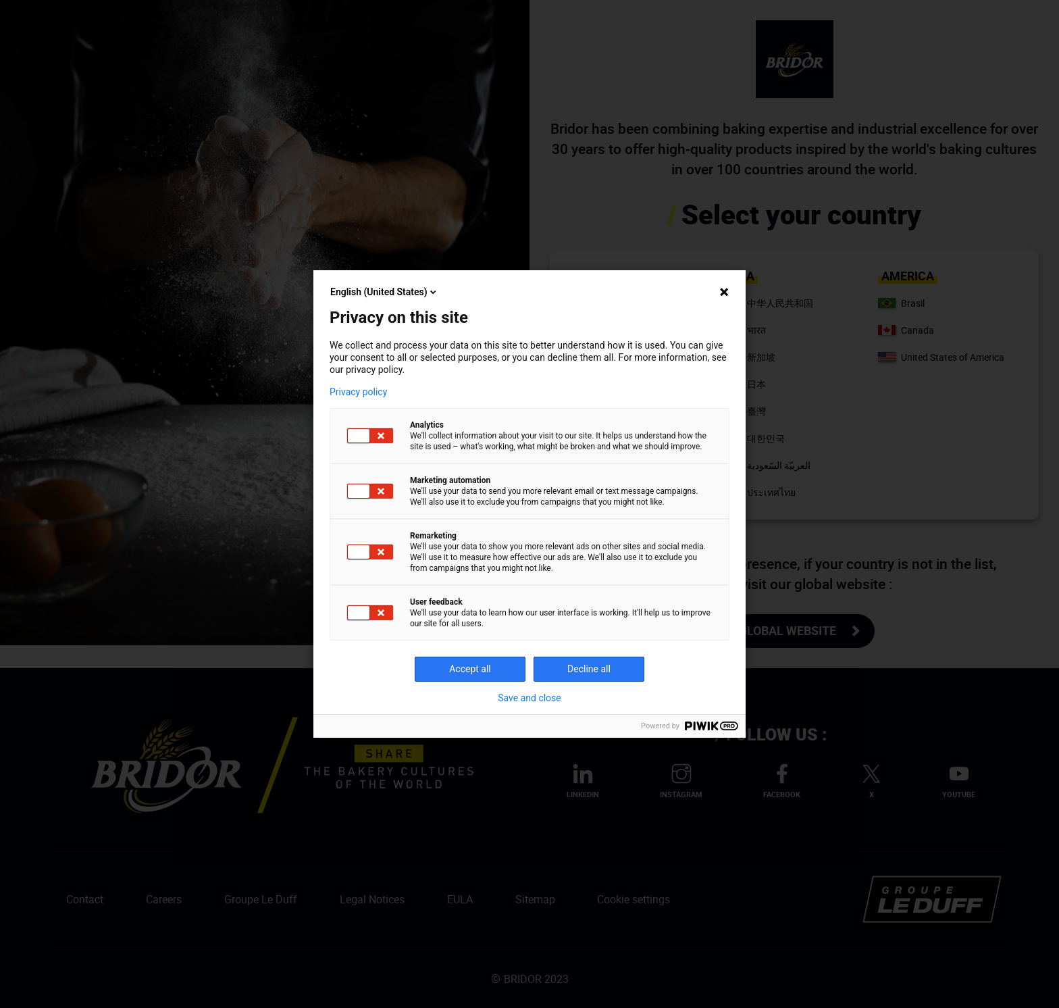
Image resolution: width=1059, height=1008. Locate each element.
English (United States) (384, 291)
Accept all (470, 668)
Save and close (529, 697)
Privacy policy (358, 391)
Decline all (589, 668)
